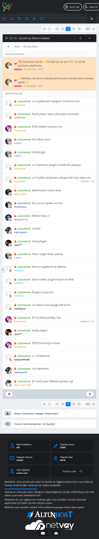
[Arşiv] (19, 18)
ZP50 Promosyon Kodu (46, 343)
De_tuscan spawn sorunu (47, 203)
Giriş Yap (72, 6)
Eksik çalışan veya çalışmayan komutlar (55, 114)
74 (74, 28)
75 (79, 28)
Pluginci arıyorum (42, 292)
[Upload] (4, 18)
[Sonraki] (94, 29)
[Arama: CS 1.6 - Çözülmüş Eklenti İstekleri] (81, 38)
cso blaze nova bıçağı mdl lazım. (51, 305)
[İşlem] (90, 38)
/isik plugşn (39, 152)
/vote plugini (39, 241)
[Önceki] (44, 29)
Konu (17, 46)
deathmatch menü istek (46, 190)
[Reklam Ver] (26, 18)
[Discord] (56, 533)
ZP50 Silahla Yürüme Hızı (47, 126)
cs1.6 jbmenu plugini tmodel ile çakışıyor (56, 165)
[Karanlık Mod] (91, 19)
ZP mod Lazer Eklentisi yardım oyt (52, 381)
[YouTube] (43, 533)
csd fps (36, 228)
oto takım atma (41, 139)
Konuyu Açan (30, 46)
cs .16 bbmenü (41, 356)
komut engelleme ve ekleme (49, 267)
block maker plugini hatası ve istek (53, 279)
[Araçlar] (41, 18)
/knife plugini (40, 330)
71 (57, 28)
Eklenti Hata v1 (41, 216)
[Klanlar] (34, 18)
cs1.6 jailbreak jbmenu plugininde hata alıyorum (61, 177)
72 (62, 28)
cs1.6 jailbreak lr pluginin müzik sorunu (56, 101)
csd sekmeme (40, 368)
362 (88, 28)
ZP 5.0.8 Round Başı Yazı (46, 317)
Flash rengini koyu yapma (47, 254)
